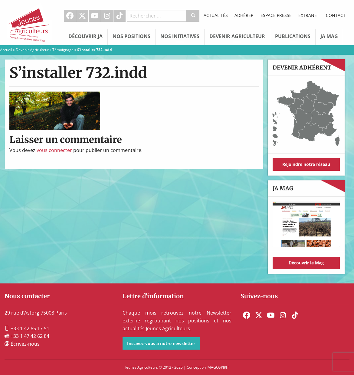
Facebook (70, 16)
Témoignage (63, 49)
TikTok (119, 16)
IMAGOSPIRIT (218, 367)
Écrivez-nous (22, 344)
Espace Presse (276, 15)
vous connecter (54, 150)
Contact (336, 15)
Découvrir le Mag (306, 263)
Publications (292, 36)
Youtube (95, 16)
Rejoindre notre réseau (306, 164)
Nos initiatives (179, 36)
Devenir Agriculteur (237, 36)
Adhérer (244, 15)
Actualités (216, 15)
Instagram (107, 16)
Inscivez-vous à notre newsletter (161, 343)
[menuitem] (70, 16)
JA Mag (329, 36)
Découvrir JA (85, 36)
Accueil (6, 49)
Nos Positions (131, 36)
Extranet (308, 15)
